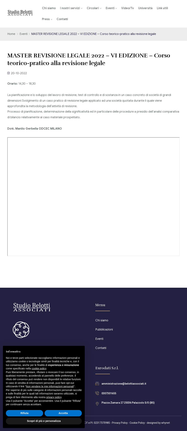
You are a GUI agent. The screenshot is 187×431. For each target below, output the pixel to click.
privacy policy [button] (53, 397)
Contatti (62, 19)
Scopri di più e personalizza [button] (44, 420)
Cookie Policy (137, 422)
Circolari (93, 8)
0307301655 (109, 393)
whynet (165, 422)
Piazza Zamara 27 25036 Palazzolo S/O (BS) (128, 402)
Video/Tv (127, 8)
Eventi (110, 8)
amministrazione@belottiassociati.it (124, 383)
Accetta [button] (63, 413)
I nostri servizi (70, 8)
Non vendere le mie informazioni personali (50, 386)
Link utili (162, 8)
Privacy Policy (120, 422)
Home (11, 34)
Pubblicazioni (104, 329)
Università (145, 8)
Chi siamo (49, 8)
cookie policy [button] (39, 368)
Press (46, 19)
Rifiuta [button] (24, 413)
